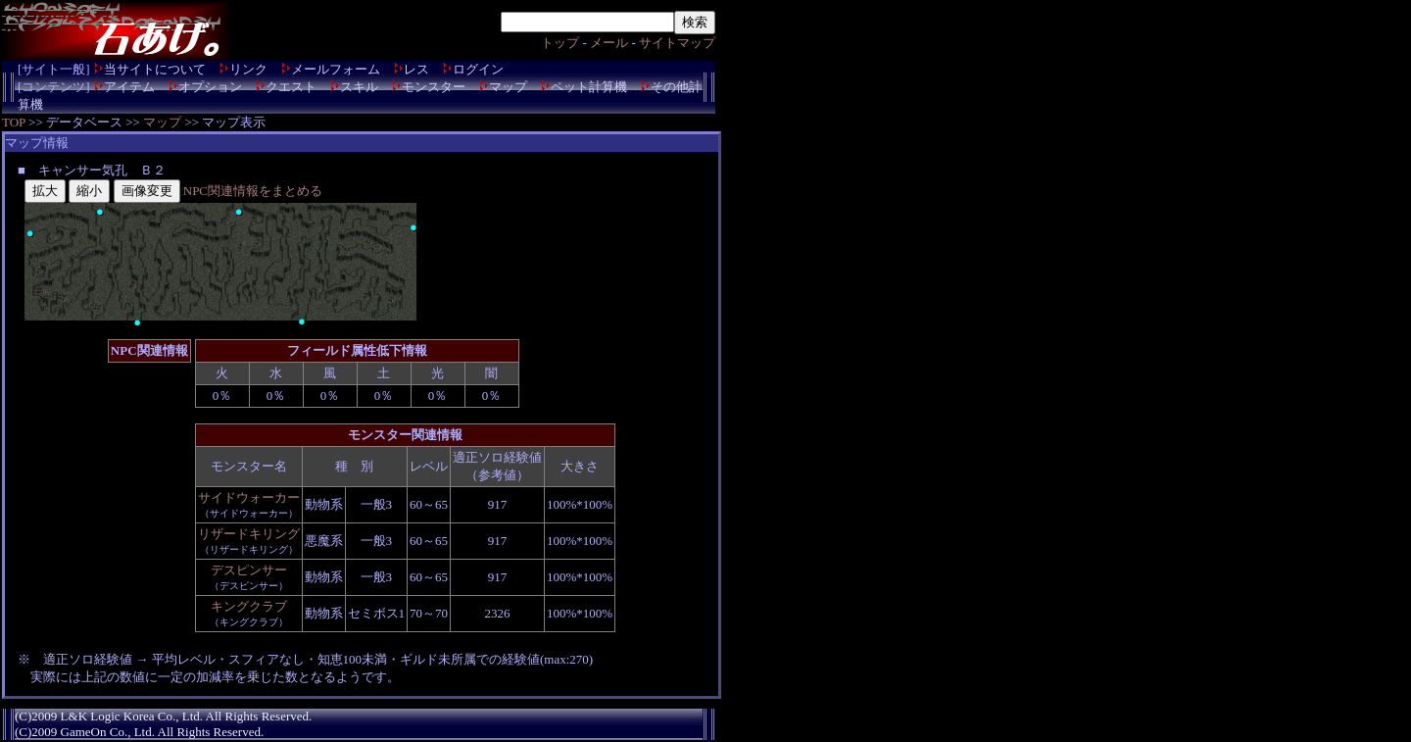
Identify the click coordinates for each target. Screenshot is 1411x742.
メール (609, 42)
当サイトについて (155, 69)
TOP (13, 122)
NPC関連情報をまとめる (252, 190)
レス (416, 69)
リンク (248, 69)
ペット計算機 (589, 86)
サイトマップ (677, 42)
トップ (560, 42)
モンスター (433, 86)
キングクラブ (249, 606)
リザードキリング (249, 533)
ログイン (478, 69)
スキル (359, 86)
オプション (210, 86)
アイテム (129, 86)
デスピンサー (249, 570)
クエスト (291, 86)
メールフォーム (335, 69)
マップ (508, 86)
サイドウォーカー (249, 497)
